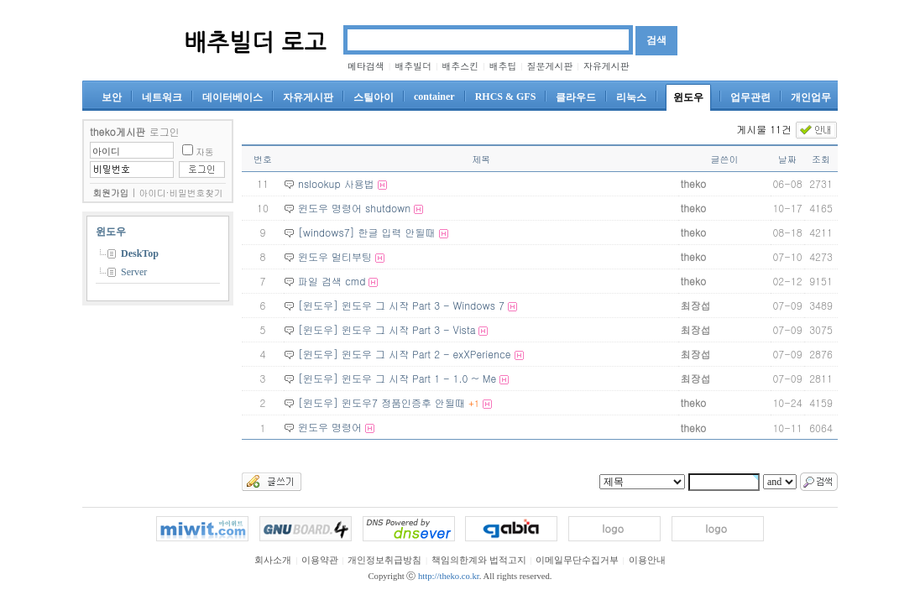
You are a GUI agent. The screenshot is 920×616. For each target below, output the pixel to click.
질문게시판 (550, 66)
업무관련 (750, 97)
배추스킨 (460, 66)
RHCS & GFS (505, 96)
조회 (821, 159)
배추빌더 (413, 66)
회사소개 (272, 560)
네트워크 (162, 97)
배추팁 (502, 66)
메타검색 (366, 66)
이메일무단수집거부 (577, 560)
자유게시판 (606, 66)
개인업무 (811, 97)
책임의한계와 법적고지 (478, 560)
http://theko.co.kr (448, 576)
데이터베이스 (232, 97)
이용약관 (319, 560)
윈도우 (688, 97)
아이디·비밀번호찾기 (181, 192)
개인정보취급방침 (384, 560)
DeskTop (140, 253)
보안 (112, 97)
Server (134, 272)
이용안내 (647, 560)
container (434, 96)
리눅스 (631, 97)
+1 (473, 403)
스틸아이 (373, 97)
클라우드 (576, 97)
